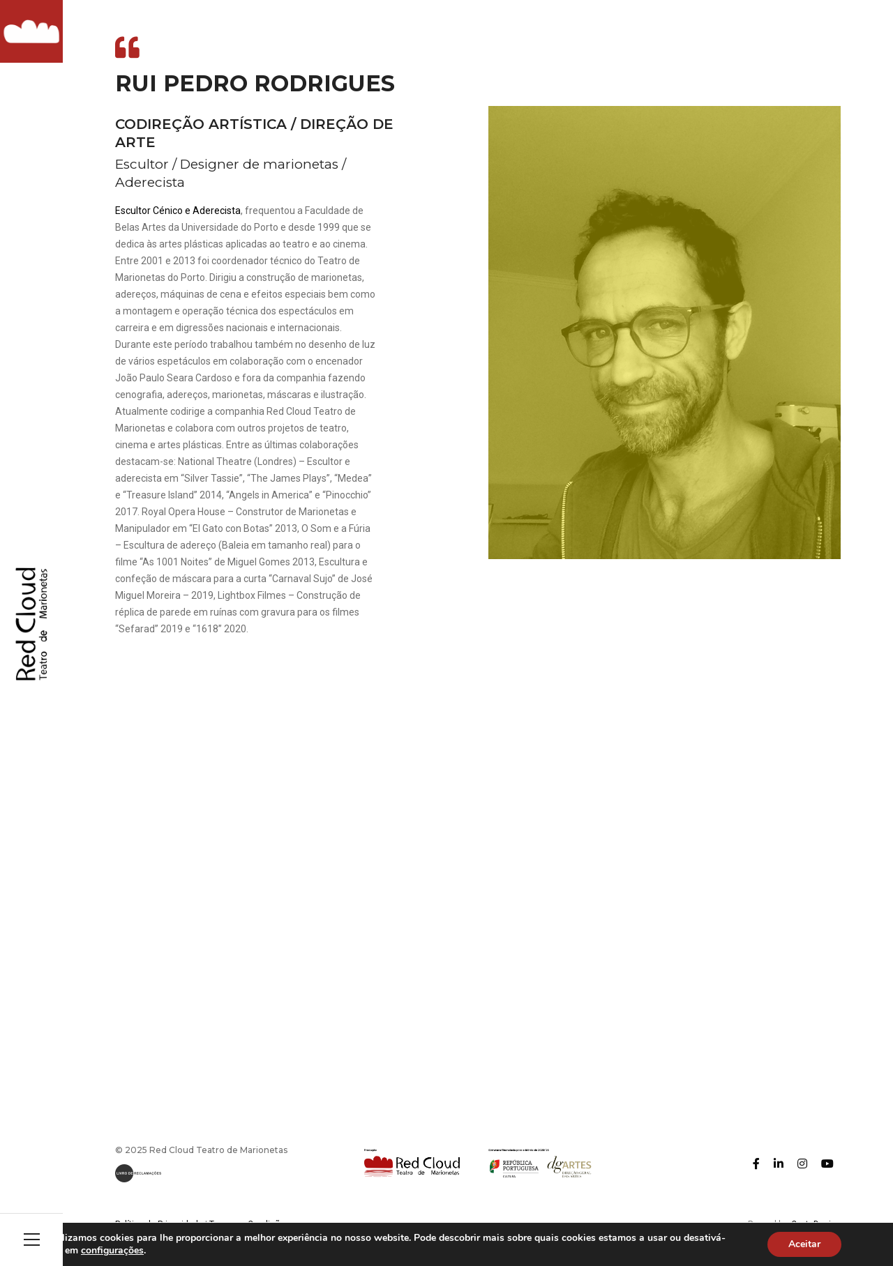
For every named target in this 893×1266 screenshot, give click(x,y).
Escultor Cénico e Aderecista (178, 210)
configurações (158, 1250)
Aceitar (804, 1244)
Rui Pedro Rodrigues (255, 83)
